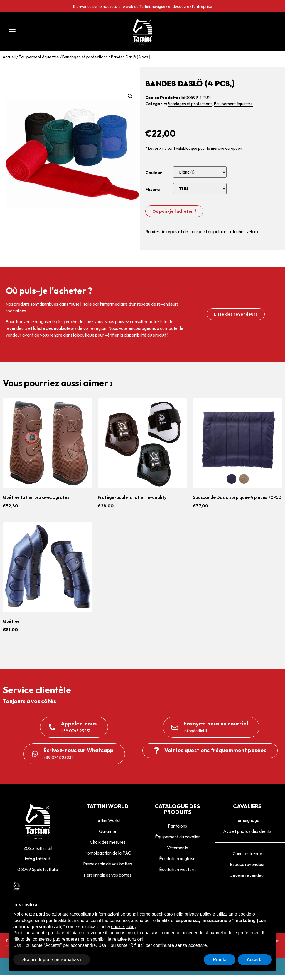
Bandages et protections (85, 56)
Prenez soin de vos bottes (107, 864)
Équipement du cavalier (177, 836)
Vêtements (177, 847)
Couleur (153, 172)
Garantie (107, 831)
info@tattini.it (37, 859)
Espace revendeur (247, 864)
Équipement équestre (39, 56)
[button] (58, 32)
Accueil (9, 56)
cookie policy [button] (123, 926)
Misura (152, 189)
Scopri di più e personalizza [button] (51, 959)
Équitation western (177, 869)
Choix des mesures (108, 842)
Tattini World (107, 820)
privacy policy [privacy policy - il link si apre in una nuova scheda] (198, 914)
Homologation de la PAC (107, 853)
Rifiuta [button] (220, 959)
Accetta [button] (255, 959)
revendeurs (16, 328)
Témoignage (247, 820)
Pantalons (177, 826)
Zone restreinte (247, 853)
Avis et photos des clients (247, 831)
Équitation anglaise (177, 858)
